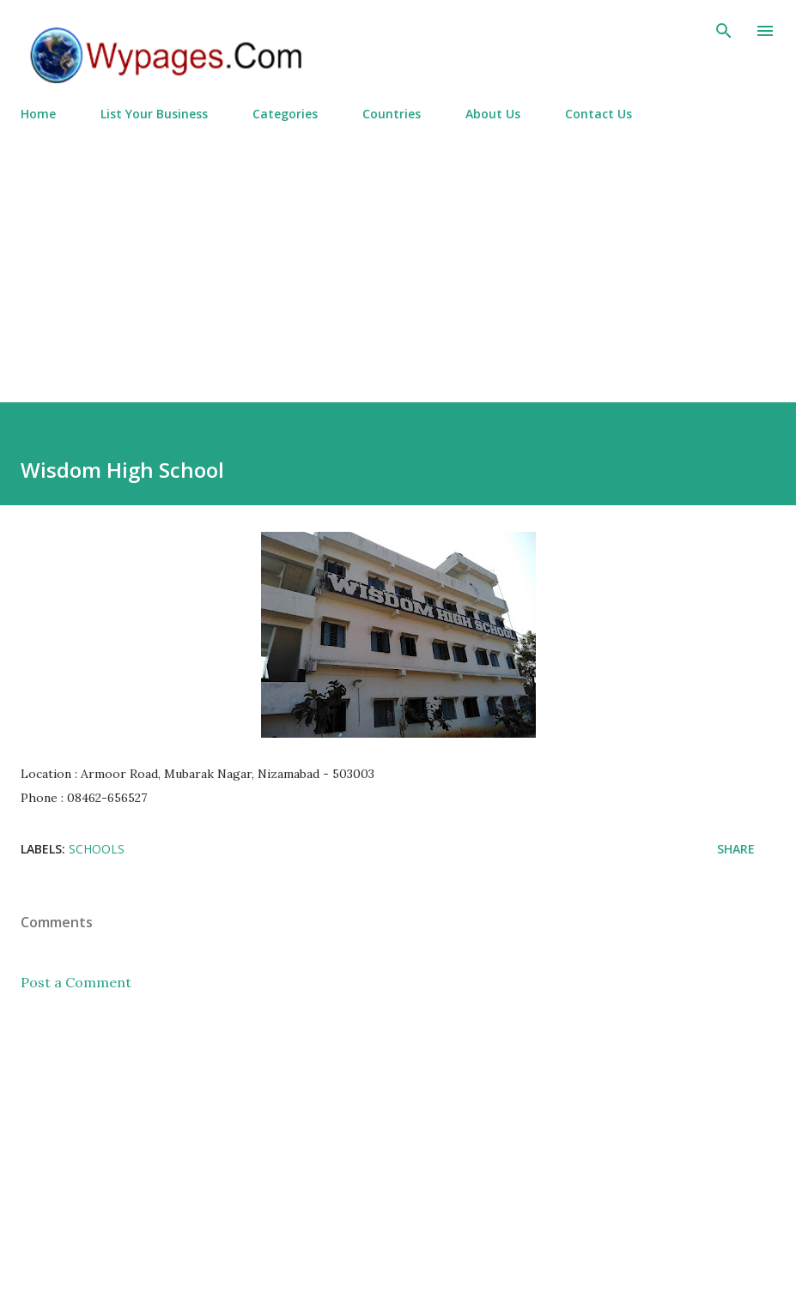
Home (38, 114)
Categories (285, 114)
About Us (492, 114)
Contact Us (598, 114)
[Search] (724, 31)
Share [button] (736, 849)
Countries (391, 114)
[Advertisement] (398, 255)
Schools (97, 849)
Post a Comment (76, 982)
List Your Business (154, 114)
